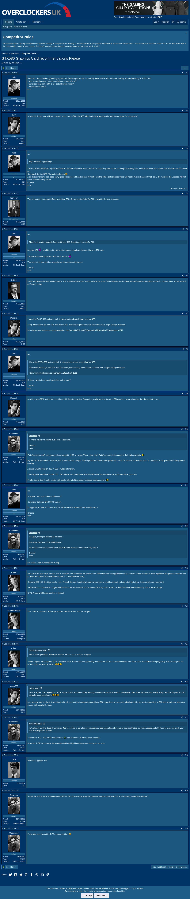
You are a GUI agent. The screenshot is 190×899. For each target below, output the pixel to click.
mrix (6, 63)
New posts (7, 27)
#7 (187, 314)
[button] (28, 21)
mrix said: (33, 436)
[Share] (183, 73)
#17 (186, 717)
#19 (186, 791)
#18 (186, 755)
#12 (186, 526)
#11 (186, 485)
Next (12, 68)
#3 (187, 148)
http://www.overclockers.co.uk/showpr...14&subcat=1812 (53, 373)
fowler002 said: (35, 724)
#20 (186, 829)
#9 (187, 394)
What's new (21, 22)
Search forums (20, 27)
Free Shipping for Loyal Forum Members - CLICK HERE (138, 17)
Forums (8, 22)
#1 (187, 73)
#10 (186, 429)
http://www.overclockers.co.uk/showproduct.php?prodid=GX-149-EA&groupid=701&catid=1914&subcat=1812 (75, 330)
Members (37, 22)
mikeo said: (34, 688)
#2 (187, 111)
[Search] (181, 21)
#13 (186, 568)
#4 (187, 193)
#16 (186, 682)
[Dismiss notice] (186, 33)
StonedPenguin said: (38, 650)
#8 (187, 349)
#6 (187, 276)
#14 (186, 606)
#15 (186, 644)
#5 (187, 229)
